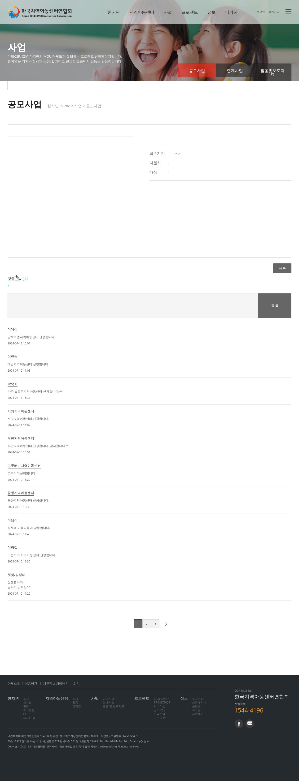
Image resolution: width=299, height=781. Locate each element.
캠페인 (76, 706)
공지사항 (197, 699)
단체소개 (14, 683)
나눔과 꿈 (160, 718)
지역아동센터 (141, 12)
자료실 (196, 710)
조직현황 (29, 710)
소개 (26, 699)
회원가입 (274, 12)
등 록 (275, 305)
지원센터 (197, 714)
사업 (168, 12)
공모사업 (197, 70)
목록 (282, 268)
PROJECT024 (162, 702)
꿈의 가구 (160, 710)
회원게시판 (199, 702)
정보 (211, 12)
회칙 (76, 683)
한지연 (40, 12)
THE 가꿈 (159, 706)
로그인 (260, 12)
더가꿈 (231, 12)
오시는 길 (29, 718)
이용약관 (31, 683)
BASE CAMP (161, 699)
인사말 (27, 702)
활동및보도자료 (272, 72)
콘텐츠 (196, 706)
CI (24, 714)
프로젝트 (189, 12)
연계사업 (235, 70)
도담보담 (159, 714)
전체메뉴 (288, 11)
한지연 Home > (61, 105)
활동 (75, 702)
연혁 (26, 706)
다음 (165, 623)
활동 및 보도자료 (113, 706)
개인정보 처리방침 (55, 683)
